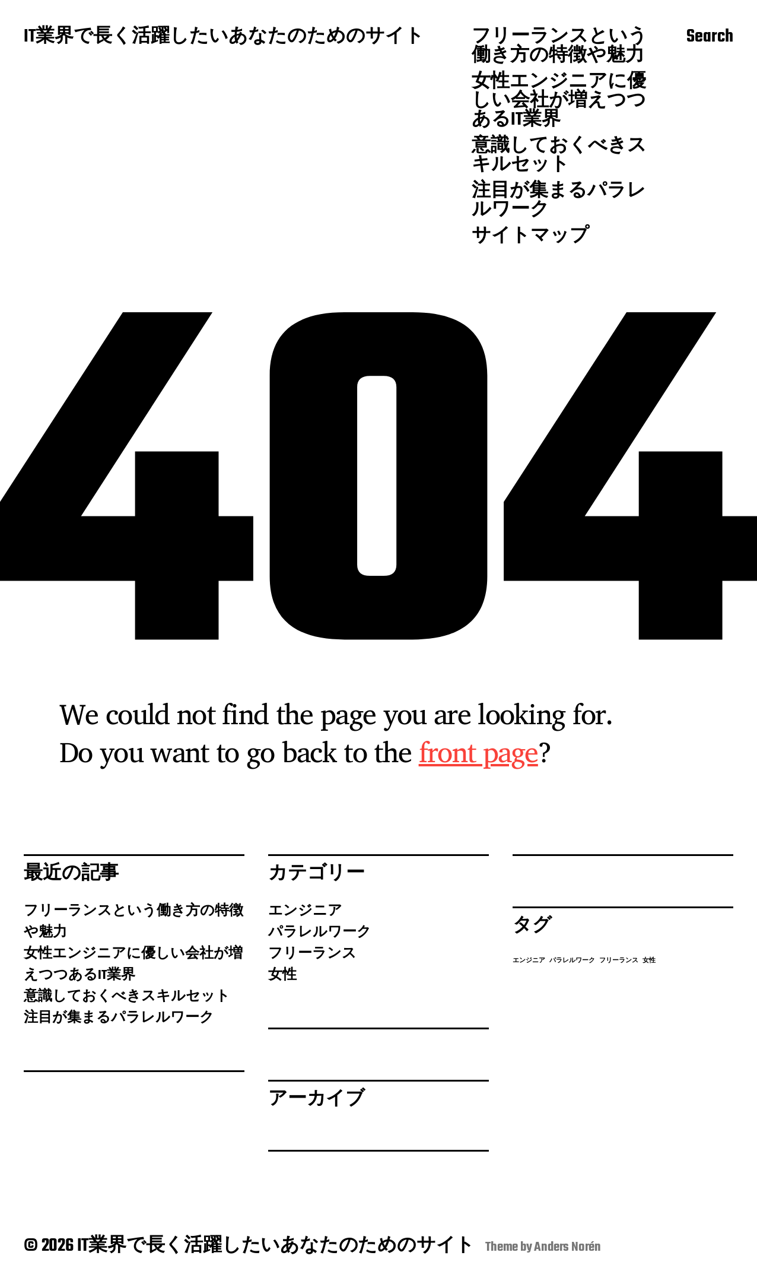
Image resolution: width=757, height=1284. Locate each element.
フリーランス (312, 954)
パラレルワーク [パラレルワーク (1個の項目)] (572, 960)
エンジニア (305, 911)
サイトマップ (530, 237)
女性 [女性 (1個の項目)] (649, 960)
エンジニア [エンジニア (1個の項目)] (529, 960)
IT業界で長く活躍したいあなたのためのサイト (224, 37)
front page (478, 751)
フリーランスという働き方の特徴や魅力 (559, 46)
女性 (282, 975)
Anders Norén (567, 1247)
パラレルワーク (319, 932)
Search (709, 37)
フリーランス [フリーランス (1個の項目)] (618, 960)
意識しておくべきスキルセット (559, 156)
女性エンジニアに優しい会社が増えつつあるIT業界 (559, 101)
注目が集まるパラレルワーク (559, 201)
